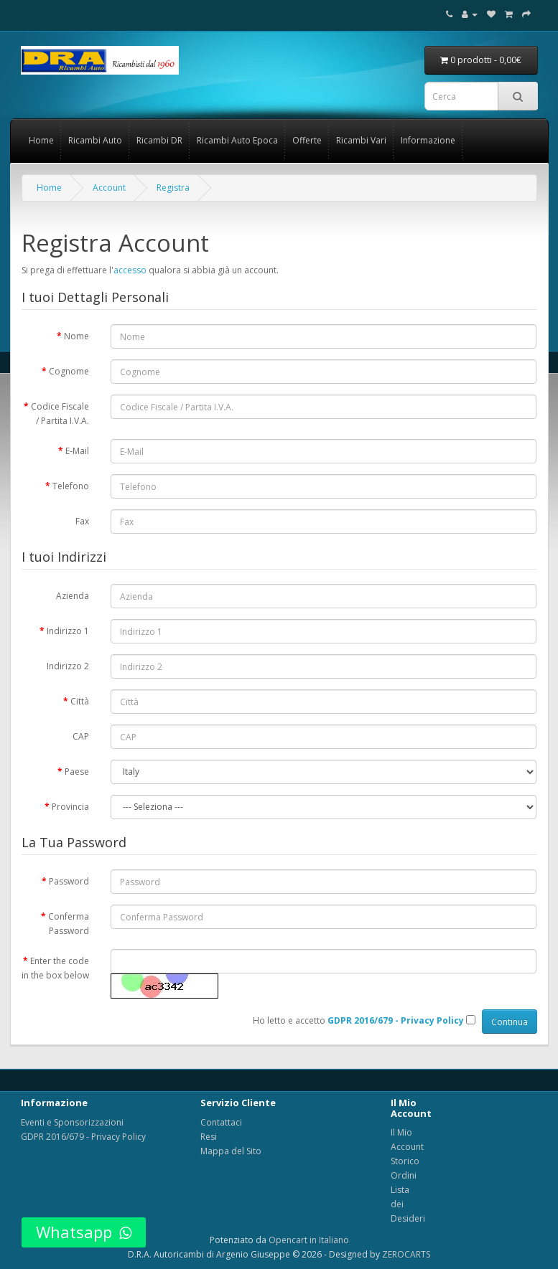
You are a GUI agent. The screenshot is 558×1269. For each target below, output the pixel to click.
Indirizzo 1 (68, 631)
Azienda (72, 596)
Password (69, 881)
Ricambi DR (159, 140)
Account (109, 187)
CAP (81, 736)
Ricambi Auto (95, 140)
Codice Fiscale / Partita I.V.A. (60, 413)
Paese (77, 771)
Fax (82, 521)
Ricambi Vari (361, 140)
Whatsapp (83, 1231)
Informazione (428, 140)
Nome (76, 336)
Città (79, 701)
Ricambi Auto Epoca (237, 140)
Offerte (307, 140)
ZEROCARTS (406, 1254)
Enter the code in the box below (55, 968)
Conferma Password (68, 923)
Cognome (69, 371)
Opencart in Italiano (309, 1240)
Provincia (70, 807)
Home (41, 140)
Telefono (70, 486)
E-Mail (77, 451)
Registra (173, 187)
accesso (130, 270)
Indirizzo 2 (68, 666)
